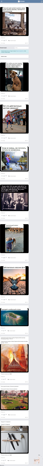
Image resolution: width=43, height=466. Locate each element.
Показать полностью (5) (6, 455)
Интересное (3, 37)
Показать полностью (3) (6, 374)
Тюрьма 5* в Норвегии (5, 421)
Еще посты (2, 465)
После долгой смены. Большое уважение (9, 386)
